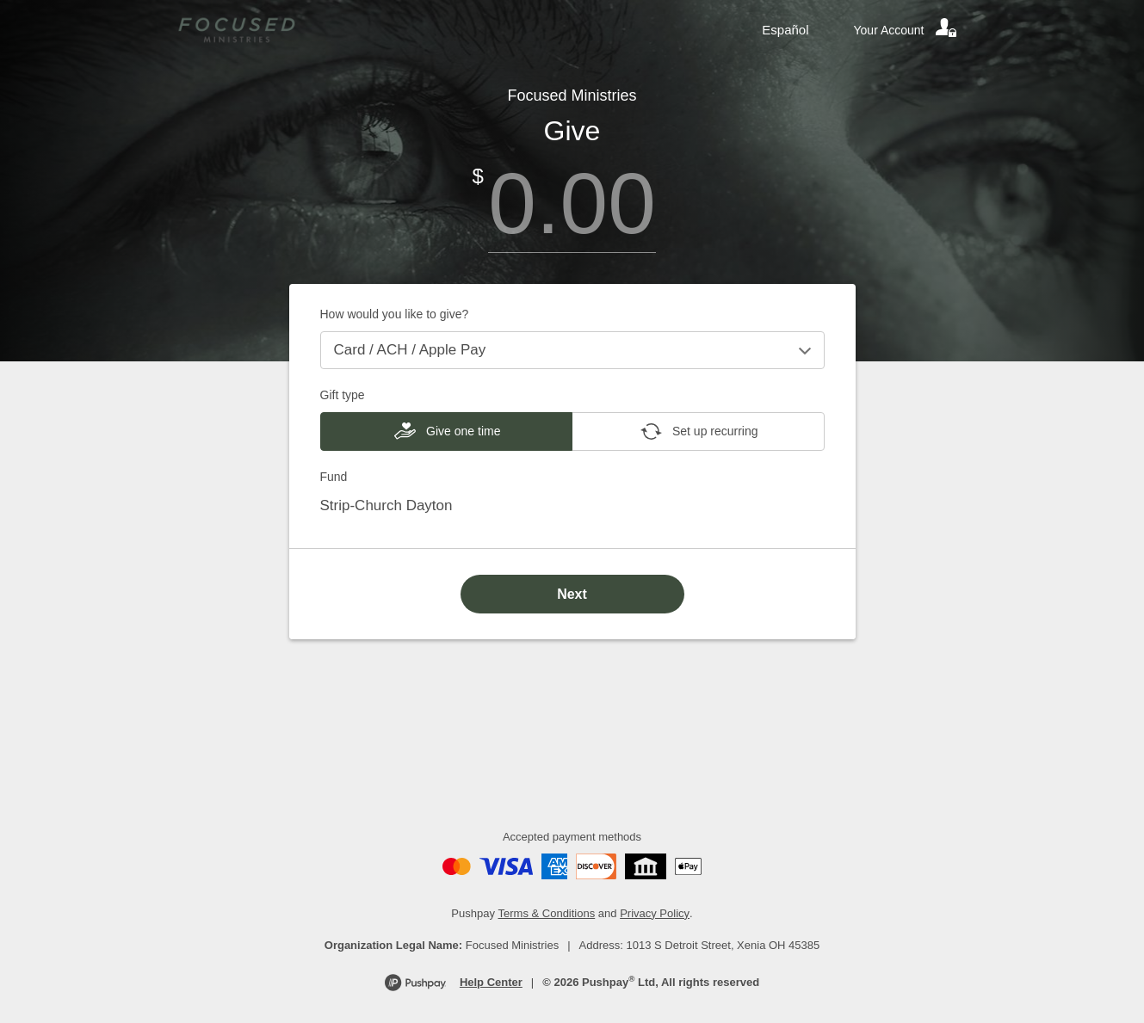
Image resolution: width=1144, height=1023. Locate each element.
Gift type (342, 395)
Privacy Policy (654, 913)
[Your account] (906, 30)
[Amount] (572, 203)
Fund (334, 477)
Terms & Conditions (547, 913)
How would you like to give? (394, 314)
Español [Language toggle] (785, 29)
